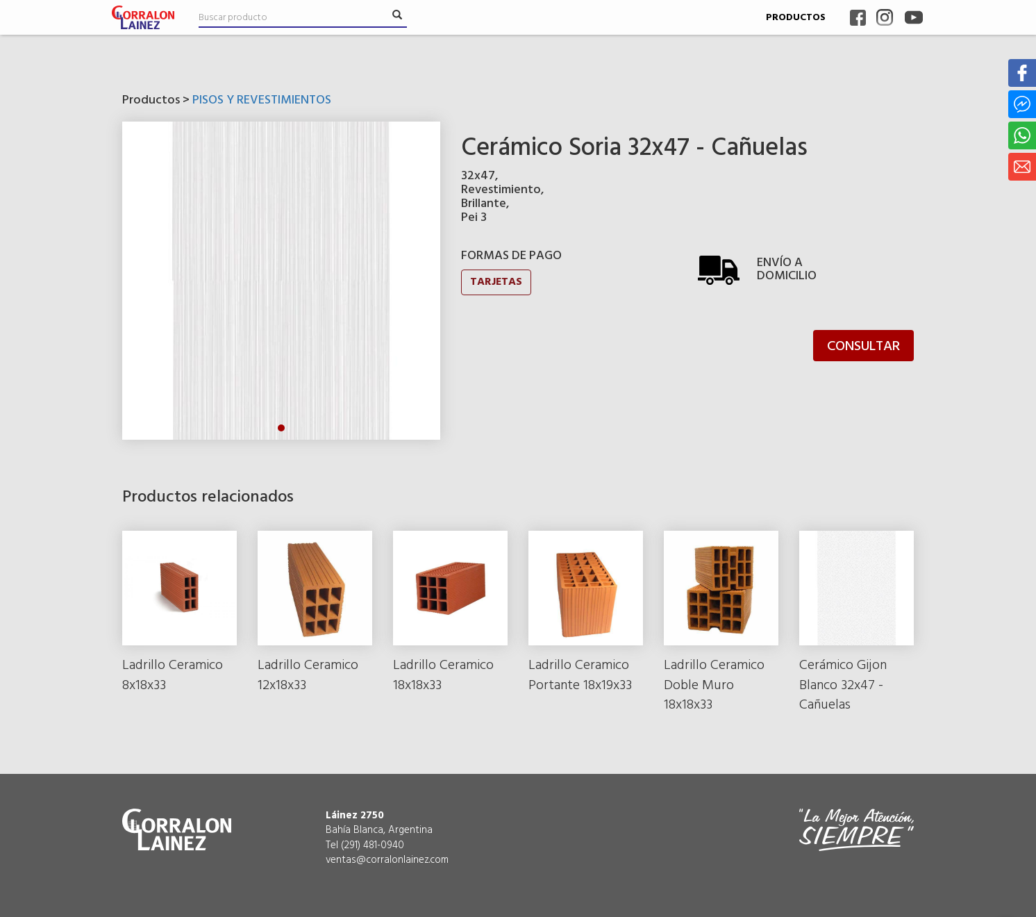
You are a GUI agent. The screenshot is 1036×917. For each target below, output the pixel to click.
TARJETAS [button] (496, 282)
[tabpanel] (281, 281)
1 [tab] (281, 427)
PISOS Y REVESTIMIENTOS (261, 100)
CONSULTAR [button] (863, 347)
